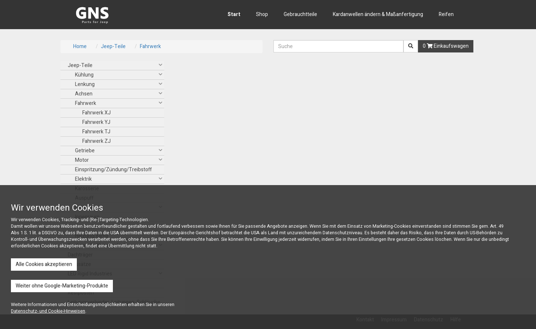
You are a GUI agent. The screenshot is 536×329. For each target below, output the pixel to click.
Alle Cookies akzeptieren (44, 264)
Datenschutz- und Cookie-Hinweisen (48, 311)
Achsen (83, 94)
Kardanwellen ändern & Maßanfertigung (378, 14)
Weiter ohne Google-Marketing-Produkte (62, 286)
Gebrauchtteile (300, 14)
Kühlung (84, 75)
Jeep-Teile (113, 46)
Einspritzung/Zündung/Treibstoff (113, 169)
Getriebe (85, 150)
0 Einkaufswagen (446, 46)
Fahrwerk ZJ (96, 141)
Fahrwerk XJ (96, 113)
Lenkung (85, 84)
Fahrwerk (150, 46)
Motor (82, 160)
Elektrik (83, 179)
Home (80, 46)
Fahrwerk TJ (96, 132)
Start (234, 14)
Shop (262, 14)
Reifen (446, 14)
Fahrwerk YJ (96, 122)
